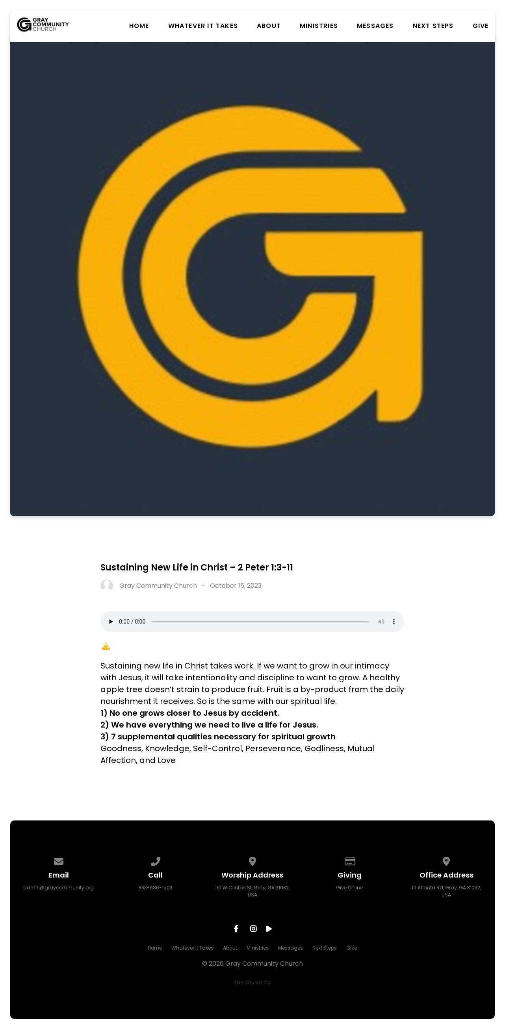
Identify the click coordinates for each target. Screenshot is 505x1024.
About (269, 26)
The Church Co (252, 982)
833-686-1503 (155, 887)
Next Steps (433, 26)
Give (481, 26)
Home (139, 26)
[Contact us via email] (58, 860)
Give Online (349, 887)
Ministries (319, 26)
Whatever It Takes (203, 26)
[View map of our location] (252, 860)
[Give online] (349, 860)
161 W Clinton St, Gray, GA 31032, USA (252, 891)
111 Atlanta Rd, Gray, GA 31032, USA (446, 891)
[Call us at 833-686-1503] (155, 860)
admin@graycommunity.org (58, 887)
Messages (375, 26)
